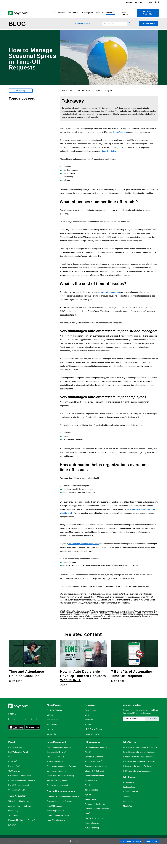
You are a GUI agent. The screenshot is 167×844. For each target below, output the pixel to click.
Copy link (108, 91)
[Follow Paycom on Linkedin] (10, 718)
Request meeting (148, 12)
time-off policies (109, 151)
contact (150, 2)
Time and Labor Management (61, 791)
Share (98, 91)
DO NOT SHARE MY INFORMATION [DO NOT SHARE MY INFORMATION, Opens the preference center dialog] (130, 841)
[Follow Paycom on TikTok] (39, 718)
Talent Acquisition (17, 796)
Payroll (11, 742)
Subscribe (149, 23)
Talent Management (56, 742)
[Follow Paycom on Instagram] (27, 718)
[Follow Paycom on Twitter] (16, 718)
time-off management (110, 292)
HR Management (93, 742)
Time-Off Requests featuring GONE (83, 544)
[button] (60, 12)
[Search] (158, 2)
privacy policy (74, 841)
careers (128, 2)
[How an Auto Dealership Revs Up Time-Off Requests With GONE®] (83, 663)
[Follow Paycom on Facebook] (22, 718)
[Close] (164, 841)
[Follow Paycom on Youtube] (33, 718)
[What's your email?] (134, 719)
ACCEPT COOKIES (151, 841)
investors (139, 2)
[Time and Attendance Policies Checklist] (32, 663)
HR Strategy (20, 91)
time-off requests (120, 132)
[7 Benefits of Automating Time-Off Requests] (134, 663)
